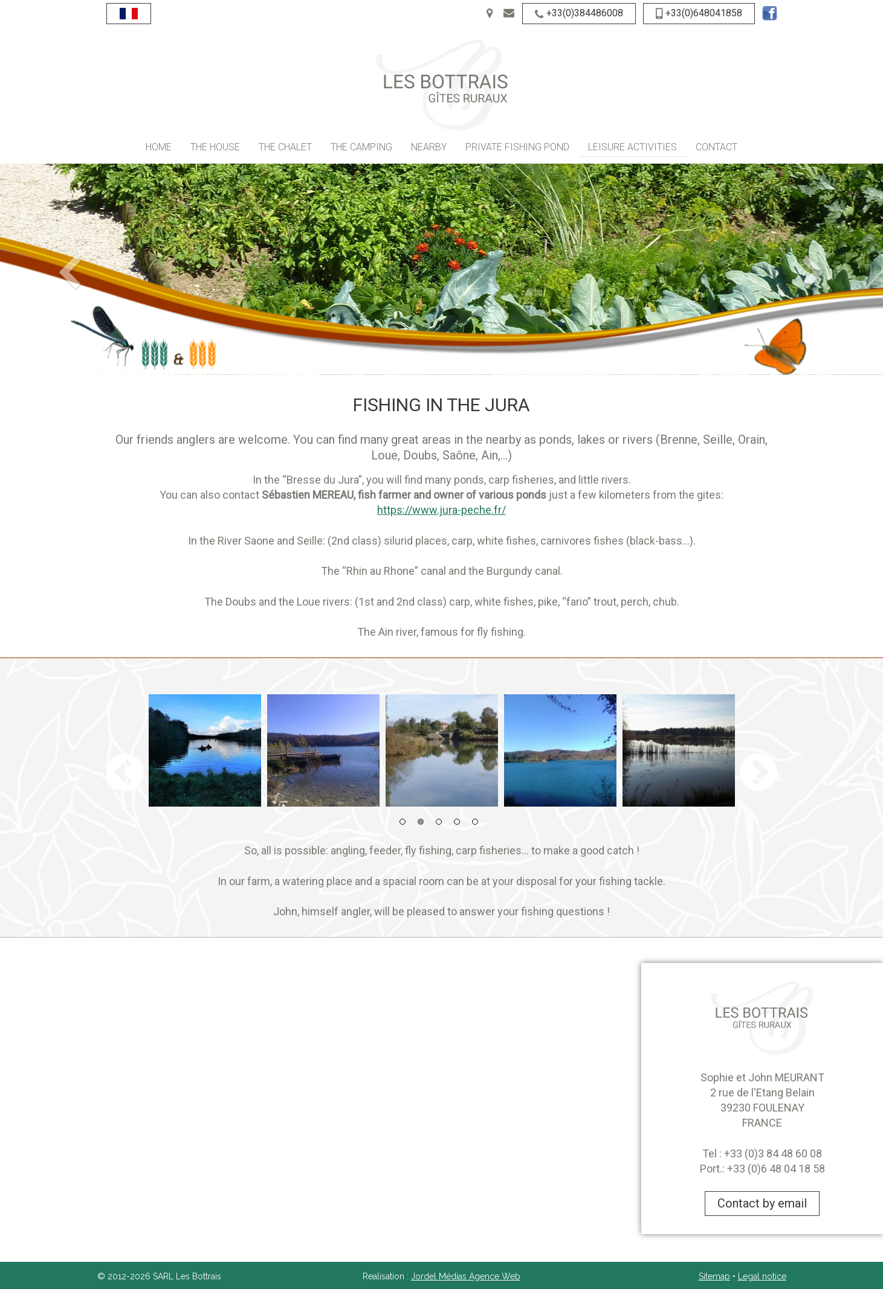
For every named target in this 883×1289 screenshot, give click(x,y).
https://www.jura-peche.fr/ (441, 510)
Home (159, 147)
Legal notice (762, 1276)
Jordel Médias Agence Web (465, 1276)
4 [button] (457, 822)
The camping (361, 147)
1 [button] (402, 822)
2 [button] (421, 822)
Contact (716, 147)
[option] (205, 750)
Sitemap (714, 1276)
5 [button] (475, 822)
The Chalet (285, 147)
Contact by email (762, 1203)
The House (215, 147)
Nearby (429, 147)
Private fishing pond (517, 147)
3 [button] (439, 822)
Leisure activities (632, 147)
